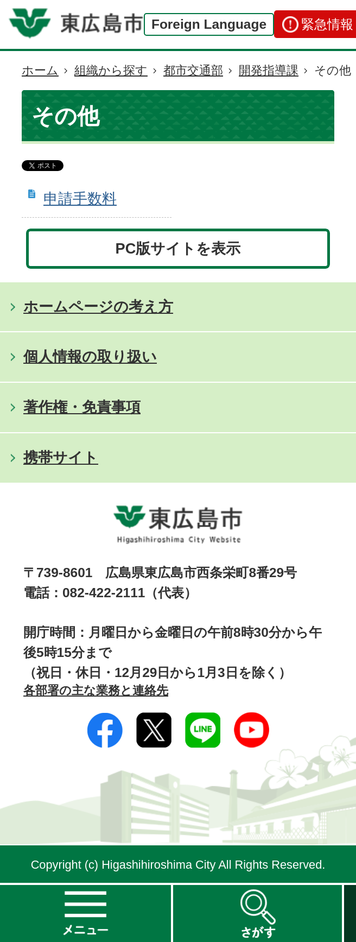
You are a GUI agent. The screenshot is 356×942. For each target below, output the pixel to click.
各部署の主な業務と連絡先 (95, 690)
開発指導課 (268, 70)
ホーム (40, 70)
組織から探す (111, 70)
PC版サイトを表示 (178, 248)
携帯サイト (60, 457)
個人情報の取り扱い (90, 356)
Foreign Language (208, 24)
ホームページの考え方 (98, 306)
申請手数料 (80, 198)
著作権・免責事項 (82, 407)
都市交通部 (193, 70)
